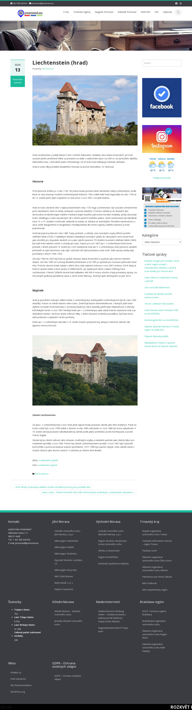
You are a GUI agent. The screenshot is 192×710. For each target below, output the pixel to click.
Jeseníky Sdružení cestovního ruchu (68, 623)
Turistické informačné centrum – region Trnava (156, 542)
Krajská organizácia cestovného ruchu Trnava (154, 532)
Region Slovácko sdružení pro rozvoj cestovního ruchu (112, 542)
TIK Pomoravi (48, 68)
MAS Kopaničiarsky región (154, 589)
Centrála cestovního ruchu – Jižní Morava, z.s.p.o (67, 532)
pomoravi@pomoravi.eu (43, 3)
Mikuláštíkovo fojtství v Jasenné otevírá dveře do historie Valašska (160, 344)
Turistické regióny (81, 12)
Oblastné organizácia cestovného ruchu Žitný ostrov (156, 559)
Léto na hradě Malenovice (157, 287)
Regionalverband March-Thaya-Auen (113, 629)
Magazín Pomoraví (104, 12)
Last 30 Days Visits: (24, 624)
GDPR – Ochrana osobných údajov (67, 677)
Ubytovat (167, 12)
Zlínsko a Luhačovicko (108, 550)
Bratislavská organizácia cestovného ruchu (153, 623)
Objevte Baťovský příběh (156, 336)
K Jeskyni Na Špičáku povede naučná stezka (158, 295)
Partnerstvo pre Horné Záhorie (157, 576)
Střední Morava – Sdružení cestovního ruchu (67, 613)
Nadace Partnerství (63, 589)
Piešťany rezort (149, 550)
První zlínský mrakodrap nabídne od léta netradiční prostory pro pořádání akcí (51, 487)
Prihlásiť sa (15, 672)
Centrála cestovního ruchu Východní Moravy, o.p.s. (110, 532)
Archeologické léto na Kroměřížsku (161, 320)
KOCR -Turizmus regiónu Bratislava (154, 613)
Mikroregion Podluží (63, 547)
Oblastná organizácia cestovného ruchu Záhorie (154, 569)
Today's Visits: (22, 609)
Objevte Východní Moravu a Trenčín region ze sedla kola (161, 328)
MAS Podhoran (149, 583)
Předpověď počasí (162, 177)
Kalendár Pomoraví (127, 12)
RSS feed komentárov (20, 685)
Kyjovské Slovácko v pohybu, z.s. (68, 562)
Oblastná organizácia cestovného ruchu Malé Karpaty (153, 647)
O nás (66, 12)
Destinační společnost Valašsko (113, 563)
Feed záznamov (18, 678)
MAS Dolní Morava (63, 576)
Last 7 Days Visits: (23, 617)
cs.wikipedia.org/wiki (48, 460)
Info (157, 12)
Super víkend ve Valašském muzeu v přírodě (161, 279)
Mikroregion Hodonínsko (66, 540)
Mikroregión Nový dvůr (65, 570)
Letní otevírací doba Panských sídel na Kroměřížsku (161, 312)
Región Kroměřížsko (108, 557)
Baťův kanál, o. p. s (63, 582)
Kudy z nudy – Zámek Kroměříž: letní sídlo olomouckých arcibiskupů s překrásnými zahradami (88, 492)
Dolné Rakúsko (42, 473)
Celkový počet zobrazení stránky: (27, 634)
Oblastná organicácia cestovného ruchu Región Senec (154, 634)
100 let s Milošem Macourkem (159, 303)
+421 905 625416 (20, 3)
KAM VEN (145, 12)
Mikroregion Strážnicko (65, 553)
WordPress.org (17, 691)
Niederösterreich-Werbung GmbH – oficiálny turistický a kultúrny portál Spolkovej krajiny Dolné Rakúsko (111, 616)
